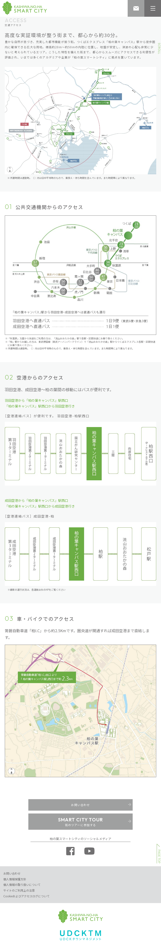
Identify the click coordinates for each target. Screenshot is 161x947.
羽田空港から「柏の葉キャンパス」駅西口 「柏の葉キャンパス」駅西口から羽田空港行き (40, 403)
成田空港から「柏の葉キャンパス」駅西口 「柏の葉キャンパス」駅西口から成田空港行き (40, 503)
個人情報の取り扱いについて (21, 885)
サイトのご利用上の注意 (19, 890)
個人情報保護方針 (14, 879)
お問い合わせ (11, 873)
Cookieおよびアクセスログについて (26, 896)
